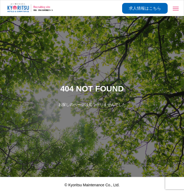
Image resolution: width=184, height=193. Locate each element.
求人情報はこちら (145, 8)
